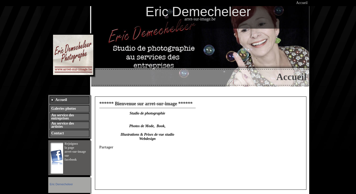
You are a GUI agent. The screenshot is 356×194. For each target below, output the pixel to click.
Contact (57, 133)
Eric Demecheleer (61, 184)
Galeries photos (63, 109)
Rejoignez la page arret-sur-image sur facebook (76, 151)
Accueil (302, 3)
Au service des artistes (62, 125)
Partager (106, 147)
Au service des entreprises (62, 116)
